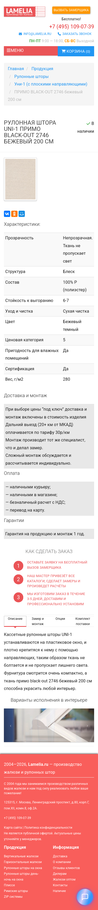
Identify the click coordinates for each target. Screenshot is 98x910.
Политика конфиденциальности (48, 827)
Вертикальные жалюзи (21, 856)
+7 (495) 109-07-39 (17, 818)
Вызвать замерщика (71, 10)
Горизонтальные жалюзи (23, 862)
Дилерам (60, 874)
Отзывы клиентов (66, 868)
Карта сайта (13, 827)
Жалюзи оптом (64, 879)
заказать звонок (74, 34)
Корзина (76, 51)
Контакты (60, 885)
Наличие (59, 891)
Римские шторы (16, 891)
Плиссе (9, 885)
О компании (62, 862)
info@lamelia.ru (35, 34)
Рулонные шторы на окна (23, 868)
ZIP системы (13, 897)
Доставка (60, 856)
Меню (15, 50)
